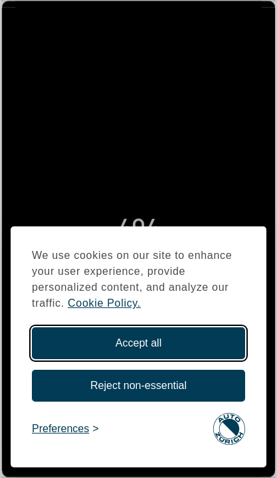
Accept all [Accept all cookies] (138, 343)
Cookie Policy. (104, 303)
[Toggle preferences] (65, 429)
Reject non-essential (138, 385)
